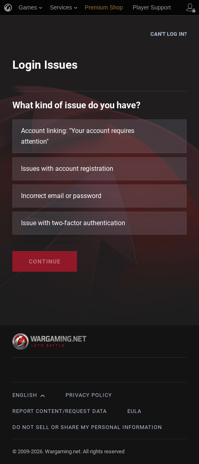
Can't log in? (168, 34)
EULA (134, 411)
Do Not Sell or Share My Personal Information (87, 427)
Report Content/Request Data (59, 411)
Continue (45, 261)
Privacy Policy (89, 395)
